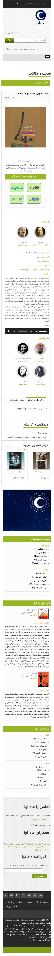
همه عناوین (22, 449)
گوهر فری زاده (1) (39, 587)
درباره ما (8, 906)
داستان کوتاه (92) (39, 753)
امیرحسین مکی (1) (39, 580)
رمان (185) (42, 749)
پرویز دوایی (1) (40, 559)
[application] (27, 331)
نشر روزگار (39, 849)
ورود (7, 33)
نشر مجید (9, 844)
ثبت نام (14, 33)
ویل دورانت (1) (40, 556)
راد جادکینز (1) (40, 549)
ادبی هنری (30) (40, 756)
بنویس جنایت (32, 673)
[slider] (23, 331)
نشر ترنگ (33, 847)
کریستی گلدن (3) (39, 563)
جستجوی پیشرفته (28, 49)
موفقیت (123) (40, 742)
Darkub (48, 940)
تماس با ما (44, 902)
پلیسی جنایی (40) (39, 784)
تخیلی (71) (42, 770)
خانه (15, 906)
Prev (4, 445)
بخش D (21, 472)
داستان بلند (34, 269)
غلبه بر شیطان (32, 610)
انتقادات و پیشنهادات (14, 902)
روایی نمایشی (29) (39, 746)
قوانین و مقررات (31, 902)
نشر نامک (23, 847)
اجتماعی (21, 269)
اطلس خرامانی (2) (39, 577)
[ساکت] (37, 331)
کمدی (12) (42, 781)
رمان (27, 269)
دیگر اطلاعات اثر (36, 400)
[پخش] (8, 331)
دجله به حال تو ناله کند (42, 472)
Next (8, 445)
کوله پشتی (13, 847)
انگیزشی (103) (40, 739)
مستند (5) (42, 774)
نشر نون (46, 844)
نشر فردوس (19, 844)
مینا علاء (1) (41, 573)
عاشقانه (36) (41, 777)
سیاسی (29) (41, 767)
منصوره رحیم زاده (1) (38, 584)
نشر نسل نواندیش (33, 844)
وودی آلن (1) (41, 552)
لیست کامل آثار (11, 49)
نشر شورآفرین (44, 847)
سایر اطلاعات (17, 400)
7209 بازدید (9, 98)
